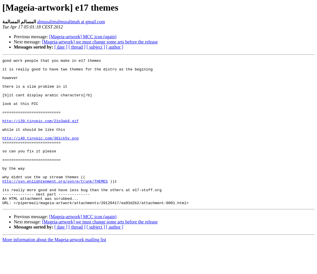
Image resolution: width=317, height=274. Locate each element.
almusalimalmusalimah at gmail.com (71, 21)
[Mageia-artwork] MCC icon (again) (83, 36)
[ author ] (114, 47)
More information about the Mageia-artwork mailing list (54, 269)
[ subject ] (96, 47)
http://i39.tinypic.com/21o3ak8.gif (40, 133)
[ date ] (60, 47)
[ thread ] (76, 47)
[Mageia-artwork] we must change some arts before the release (100, 41)
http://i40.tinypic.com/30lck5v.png (40, 154)
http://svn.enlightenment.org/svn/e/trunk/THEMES (55, 206)
